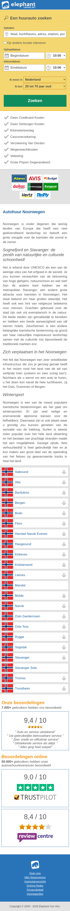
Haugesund (23, 544)
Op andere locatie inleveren (26, 43)
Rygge (19, 637)
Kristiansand (23, 565)
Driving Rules (35, 885)
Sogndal (21, 647)
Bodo (18, 513)
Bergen (20, 503)
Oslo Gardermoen (27, 616)
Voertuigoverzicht (35, 881)
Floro (18, 523)
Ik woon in (16, 79)
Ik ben (18, 86)
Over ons (35, 873)
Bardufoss (22, 492)
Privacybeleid (35, 889)
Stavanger (22, 657)
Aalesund (21, 472)
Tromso (20, 678)
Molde (19, 595)
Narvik (19, 606)
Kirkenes (21, 554)
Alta (17, 482)
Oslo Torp (21, 626)
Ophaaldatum (12, 49)
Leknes (20, 575)
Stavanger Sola (26, 668)
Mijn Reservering (35, 877)
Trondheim (22, 688)
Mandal (20, 585)
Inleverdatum (12, 61)
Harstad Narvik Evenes (31, 534)
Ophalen (9, 27)
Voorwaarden (35, 893)
